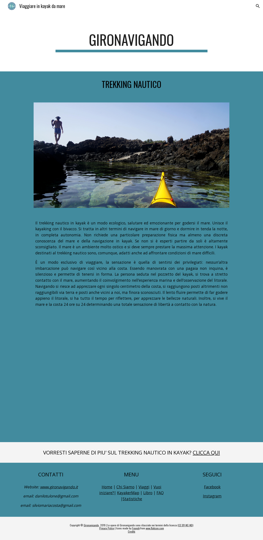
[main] (131, 42)
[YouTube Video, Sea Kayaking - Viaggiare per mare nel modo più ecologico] (131, 375)
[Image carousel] (131, 155)
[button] (258, 6)
